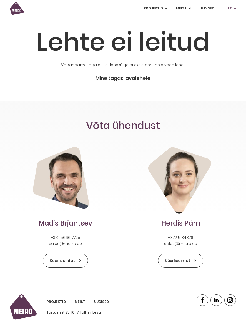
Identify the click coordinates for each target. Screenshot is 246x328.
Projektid (155, 8)
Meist (183, 8)
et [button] (232, 8)
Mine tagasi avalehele (123, 78)
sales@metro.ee (65, 243)
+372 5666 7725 (65, 237)
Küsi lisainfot (65, 260)
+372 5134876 (180, 237)
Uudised (207, 8)
